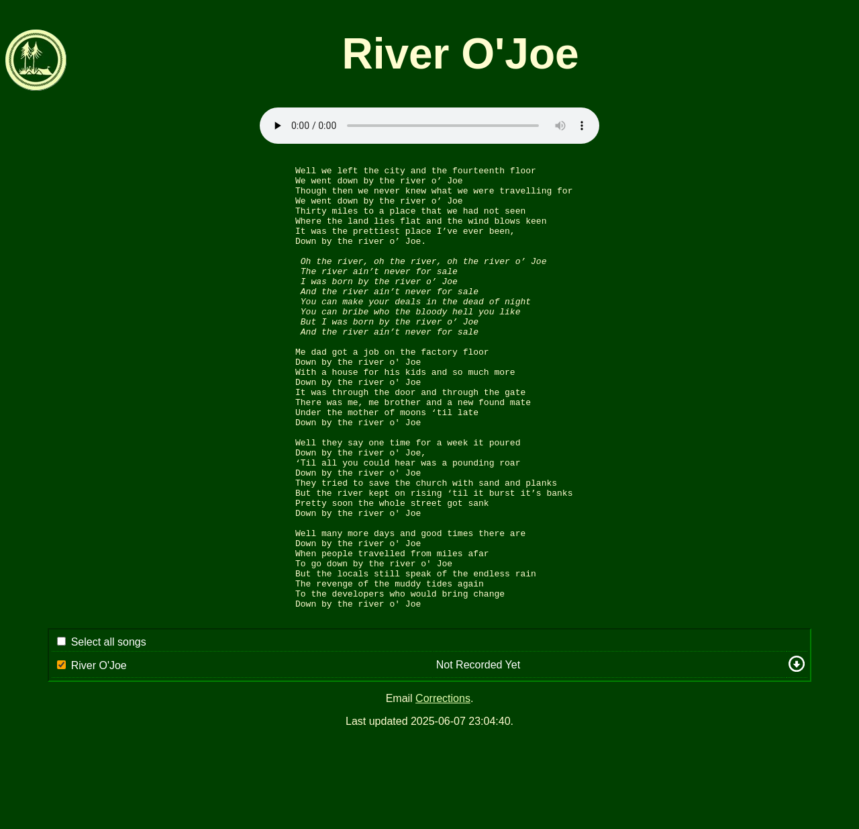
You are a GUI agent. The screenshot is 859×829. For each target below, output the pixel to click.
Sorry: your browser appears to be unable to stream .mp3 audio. (429, 125)
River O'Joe (99, 756)
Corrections (442, 789)
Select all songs (108, 732)
